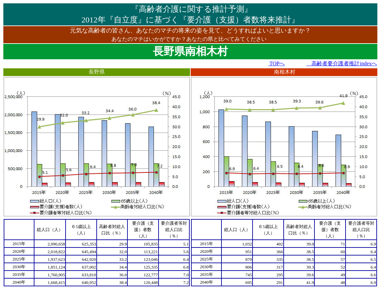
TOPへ (276, 63)
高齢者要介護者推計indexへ (341, 63)
